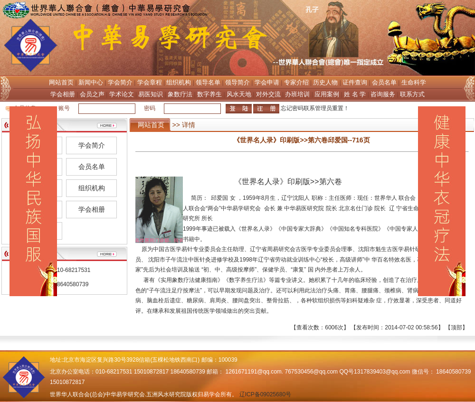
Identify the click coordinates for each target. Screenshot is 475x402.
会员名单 (384, 82)
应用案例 (326, 94)
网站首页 (61, 82)
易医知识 (150, 94)
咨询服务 (382, 94)
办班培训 (297, 94)
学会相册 (62, 94)
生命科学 (413, 82)
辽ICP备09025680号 (265, 394)
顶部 (456, 327)
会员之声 (92, 94)
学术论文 (121, 94)
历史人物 (325, 82)
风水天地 (239, 94)
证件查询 (354, 82)
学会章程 (149, 82)
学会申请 (267, 82)
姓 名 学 (355, 94)
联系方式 (412, 94)
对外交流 (268, 94)
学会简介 (120, 82)
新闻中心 (90, 82)
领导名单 (208, 82)
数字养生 (209, 94)
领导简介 (237, 82)
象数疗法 (180, 94)
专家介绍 (296, 82)
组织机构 (178, 82)
